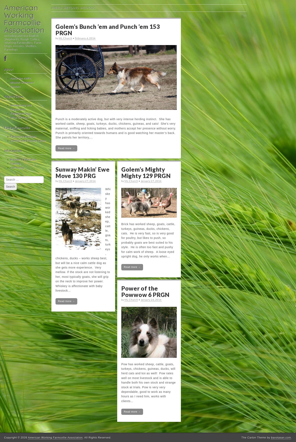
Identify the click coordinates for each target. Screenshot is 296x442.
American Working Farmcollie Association (24, 19)
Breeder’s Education (23, 159)
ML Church (65, 38)
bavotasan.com (281, 437)
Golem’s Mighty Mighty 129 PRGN (146, 172)
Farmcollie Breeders (23, 136)
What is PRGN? (20, 117)
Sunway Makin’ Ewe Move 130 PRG (83, 172)
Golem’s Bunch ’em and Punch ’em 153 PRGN (108, 29)
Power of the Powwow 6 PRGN (145, 291)
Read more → (66, 148)
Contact (15, 86)
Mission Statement (22, 82)
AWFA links (17, 167)
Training (15, 163)
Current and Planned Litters (28, 140)
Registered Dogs (21, 113)
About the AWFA (20, 78)
